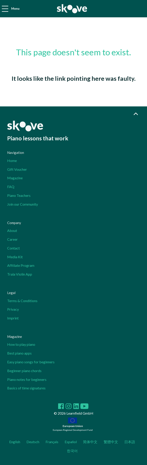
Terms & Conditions (22, 301)
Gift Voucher (17, 169)
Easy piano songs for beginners (31, 362)
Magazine (15, 178)
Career (12, 239)
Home (12, 160)
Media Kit (15, 257)
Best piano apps (19, 353)
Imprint (13, 318)
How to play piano (21, 344)
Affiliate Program (20, 265)
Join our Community (22, 204)
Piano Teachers (19, 195)
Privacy (13, 309)
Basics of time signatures (26, 388)
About (12, 230)
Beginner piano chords (24, 370)
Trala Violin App (19, 274)
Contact (13, 248)
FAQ (10, 186)
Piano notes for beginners (26, 379)
